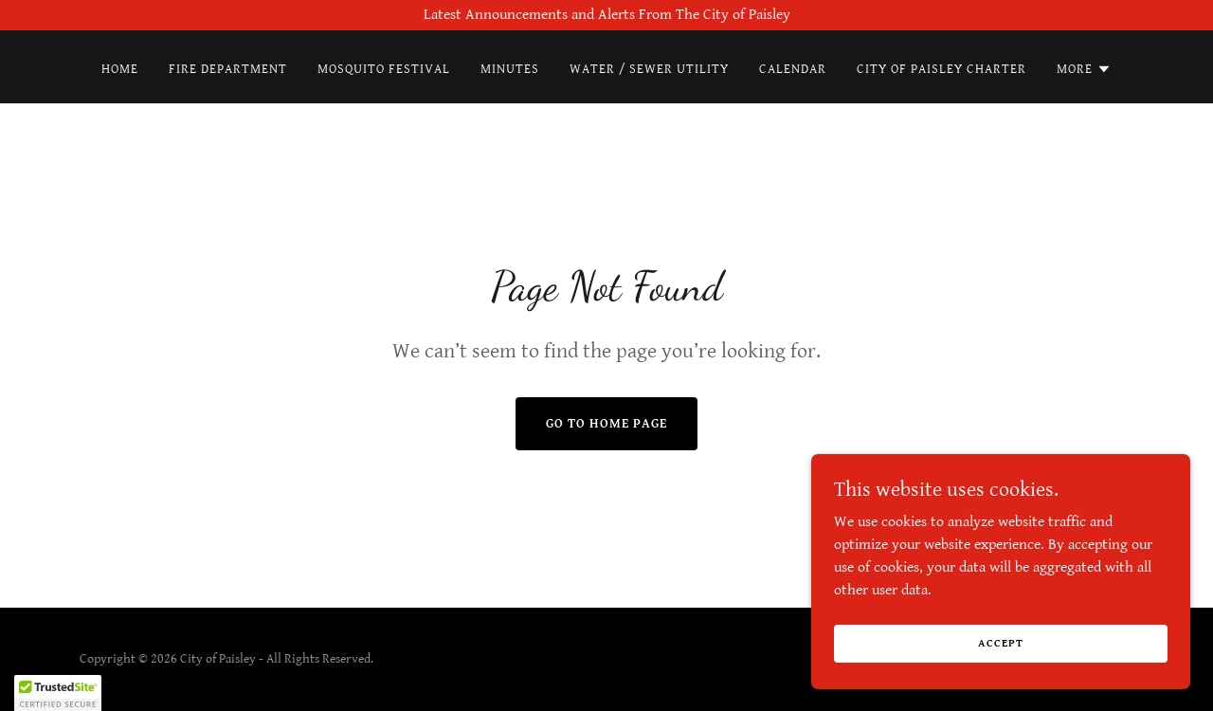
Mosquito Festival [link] (383, 69)
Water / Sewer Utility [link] (650, 69)
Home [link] (119, 69)
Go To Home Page (606, 423)
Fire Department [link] (228, 69)
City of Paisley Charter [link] (941, 69)
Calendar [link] (792, 69)
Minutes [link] (509, 69)
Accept (1000, 643)
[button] (1084, 69)
